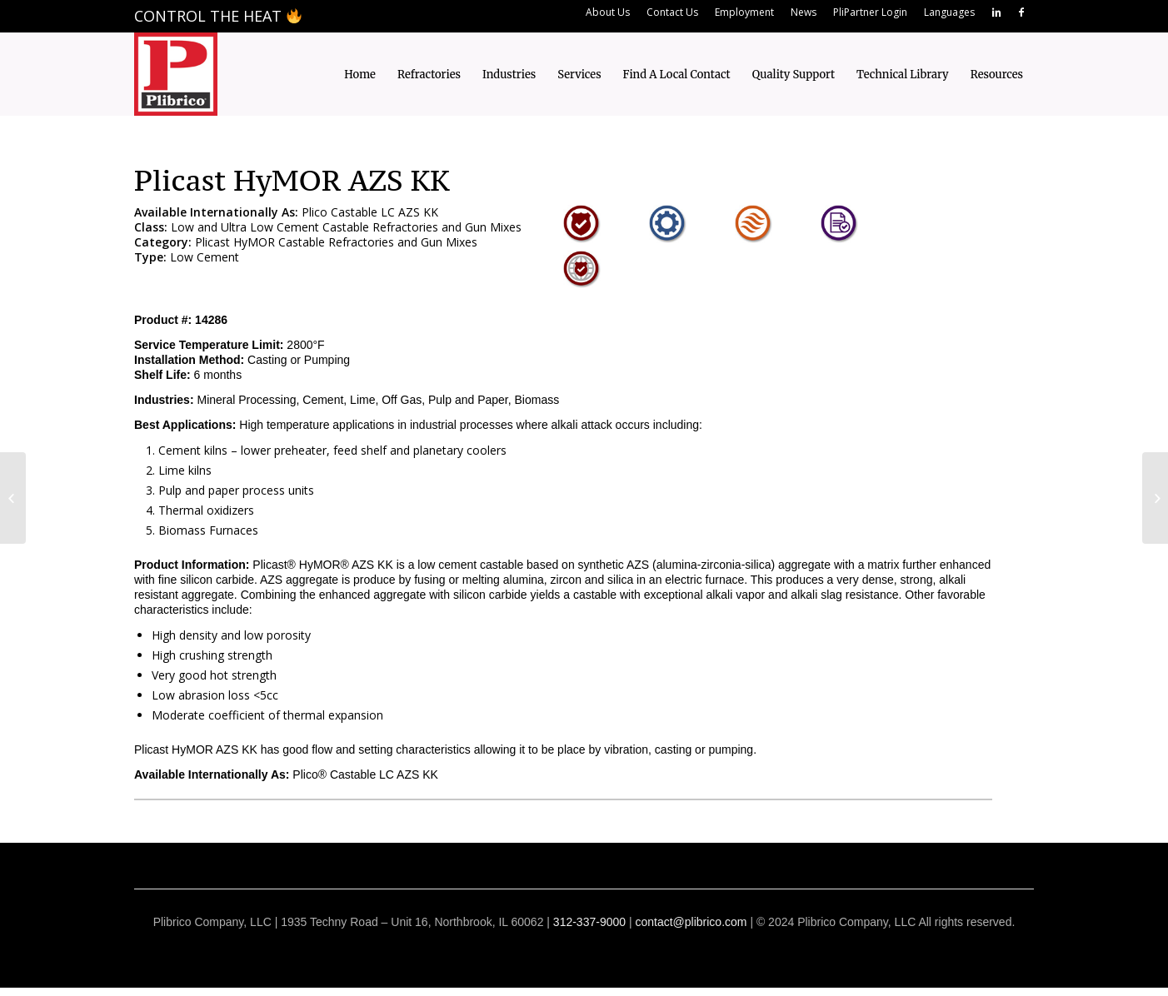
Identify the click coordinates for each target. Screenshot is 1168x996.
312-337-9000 (589, 922)
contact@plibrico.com (690, 922)
